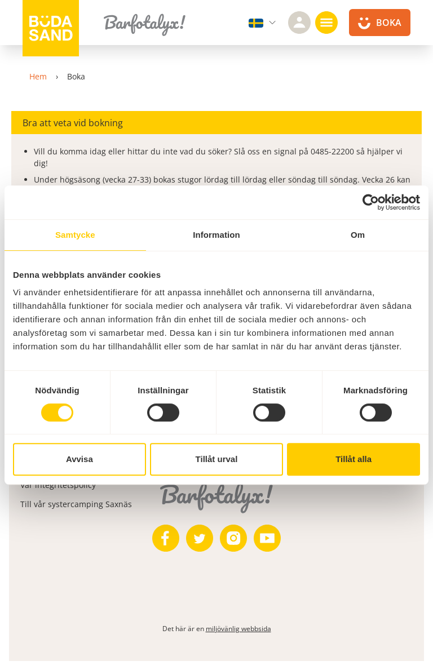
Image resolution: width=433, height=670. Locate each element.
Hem (38, 76)
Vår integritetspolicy (58, 485)
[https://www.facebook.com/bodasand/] (165, 538)
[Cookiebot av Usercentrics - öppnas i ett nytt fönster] (370, 202)
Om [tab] (358, 234)
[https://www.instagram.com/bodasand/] (233, 538)
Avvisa (79, 459)
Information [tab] (216, 234)
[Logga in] (299, 22)
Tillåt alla (353, 459)
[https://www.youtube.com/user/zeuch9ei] (267, 538)
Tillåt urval (217, 459)
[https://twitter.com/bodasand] (199, 538)
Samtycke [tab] (75, 234)
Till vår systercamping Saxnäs (76, 504)
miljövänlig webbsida (238, 628)
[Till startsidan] (51, 28)
